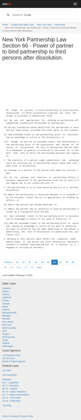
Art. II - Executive (10, 385)
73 (32, 267)
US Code (6, 370)
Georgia (6, 303)
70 (5, 267)
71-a (18, 267)
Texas (5, 340)
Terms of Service (10, 416)
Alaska (5, 291)
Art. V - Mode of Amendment (15, 395)
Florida (5, 300)
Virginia (5, 343)
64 (42, 262)
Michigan (6, 315)
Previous (8, 262)
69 (73, 262)
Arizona (5, 294)
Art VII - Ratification (11, 401)
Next (39, 267)
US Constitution (9, 375)
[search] (40, 15)
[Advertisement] (40, 84)
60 (17, 262)
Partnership (59, 24)
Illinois (5, 306)
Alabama (6, 288)
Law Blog (6, 405)
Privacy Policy (26, 416)
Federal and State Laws (22, 24)
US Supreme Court (11, 355)
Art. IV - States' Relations (14, 391)
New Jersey (7, 322)
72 (25, 267)
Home (5, 24)
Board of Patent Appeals (13, 361)
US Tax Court (8, 358)
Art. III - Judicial (9, 388)
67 (61, 262)
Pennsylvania (8, 337)
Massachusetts (9, 312)
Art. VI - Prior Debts (11, 398)
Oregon (5, 334)
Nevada (6, 319)
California (6, 297)
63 (36, 262)
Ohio (4, 331)
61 (23, 262)
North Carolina (9, 328)
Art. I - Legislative (10, 382)
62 (30, 262)
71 (11, 267)
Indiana (5, 309)
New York (6, 325)
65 (48, 262)
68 (67, 262)
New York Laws (44, 24)
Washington (7, 346)
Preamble (6, 379)
